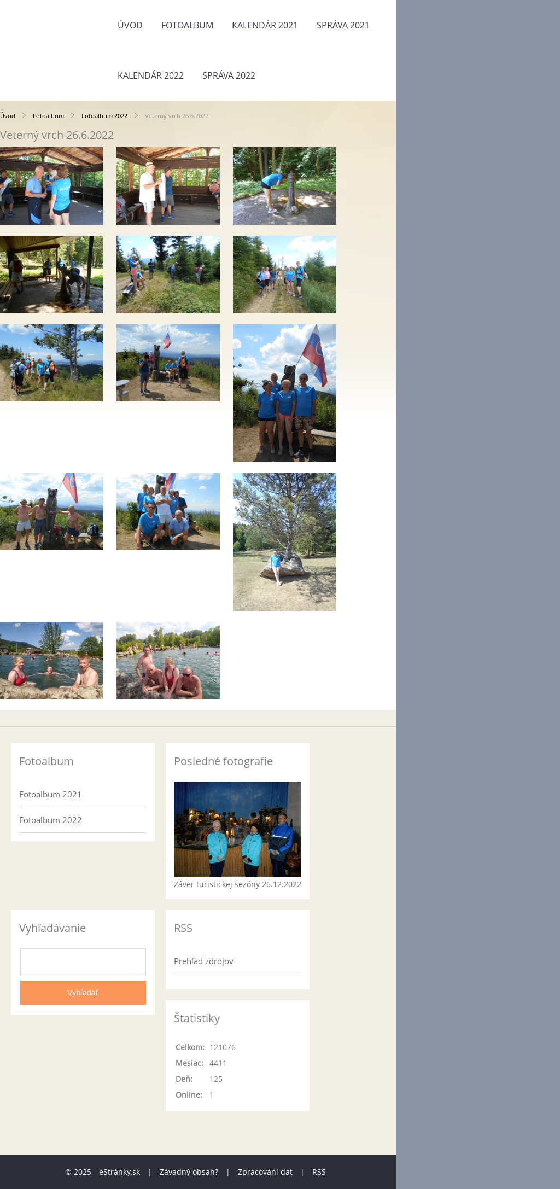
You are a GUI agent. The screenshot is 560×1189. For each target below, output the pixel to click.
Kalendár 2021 (265, 25)
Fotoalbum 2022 (104, 116)
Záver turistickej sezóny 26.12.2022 (237, 884)
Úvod (130, 25)
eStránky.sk (119, 1172)
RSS (319, 1172)
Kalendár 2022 (151, 75)
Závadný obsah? (189, 1172)
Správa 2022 (228, 75)
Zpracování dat (265, 1172)
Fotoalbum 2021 (50, 794)
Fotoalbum (187, 25)
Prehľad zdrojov (204, 960)
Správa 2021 (343, 25)
